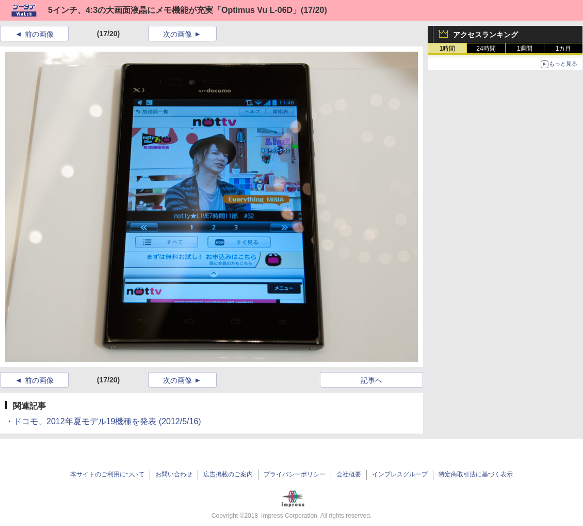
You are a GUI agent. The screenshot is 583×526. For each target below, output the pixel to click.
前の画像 (39, 34)
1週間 (525, 48)
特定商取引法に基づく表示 (476, 474)
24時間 (485, 48)
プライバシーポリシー (295, 474)
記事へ (371, 380)
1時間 (448, 48)
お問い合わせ (173, 474)
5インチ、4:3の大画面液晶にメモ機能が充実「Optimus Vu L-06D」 (174, 10)
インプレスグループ (400, 474)
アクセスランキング (485, 34)
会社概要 (348, 474)
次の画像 (177, 34)
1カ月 (564, 48)
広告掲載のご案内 (228, 474)
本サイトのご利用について (107, 474)
